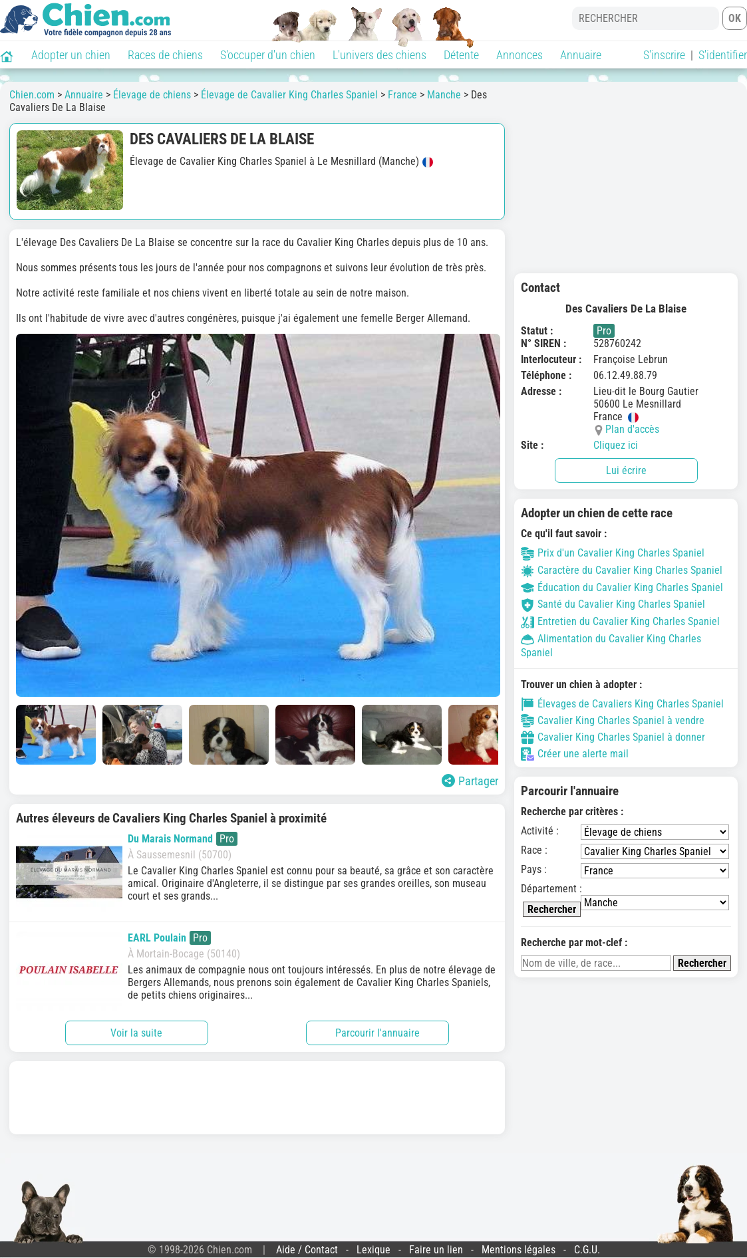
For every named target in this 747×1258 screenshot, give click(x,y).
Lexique (373, 1249)
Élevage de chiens (152, 94)
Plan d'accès (632, 429)
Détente (461, 55)
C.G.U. (587, 1249)
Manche (444, 94)
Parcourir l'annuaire (377, 1033)
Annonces (519, 55)
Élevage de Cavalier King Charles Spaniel (289, 94)
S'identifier (722, 55)
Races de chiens (165, 55)
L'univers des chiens (379, 55)
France (402, 94)
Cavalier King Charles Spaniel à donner (613, 737)
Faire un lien (436, 1249)
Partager (470, 781)
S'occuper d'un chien (267, 55)
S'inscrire (664, 55)
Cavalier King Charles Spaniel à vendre (612, 720)
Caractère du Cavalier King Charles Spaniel (621, 570)
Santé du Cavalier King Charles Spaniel (613, 604)
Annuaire (580, 55)
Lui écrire (626, 470)
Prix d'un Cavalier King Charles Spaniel (612, 553)
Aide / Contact (307, 1249)
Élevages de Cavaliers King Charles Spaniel (622, 704)
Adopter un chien (70, 55)
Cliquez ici (615, 445)
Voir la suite (136, 1033)
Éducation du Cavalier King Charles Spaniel (622, 587)
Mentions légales (518, 1249)
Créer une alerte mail (575, 754)
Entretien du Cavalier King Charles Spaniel (620, 621)
